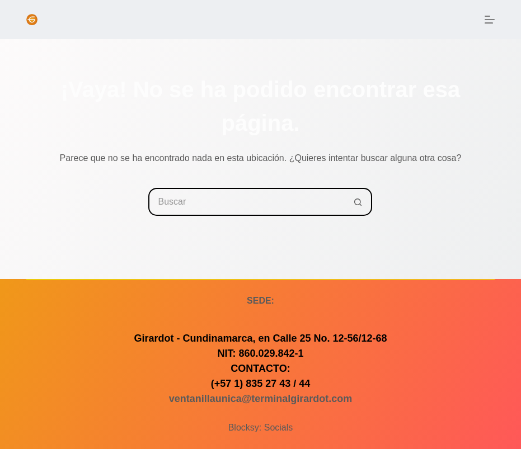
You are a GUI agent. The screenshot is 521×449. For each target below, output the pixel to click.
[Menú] (490, 20)
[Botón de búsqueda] (358, 202)
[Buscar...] (246, 202)
